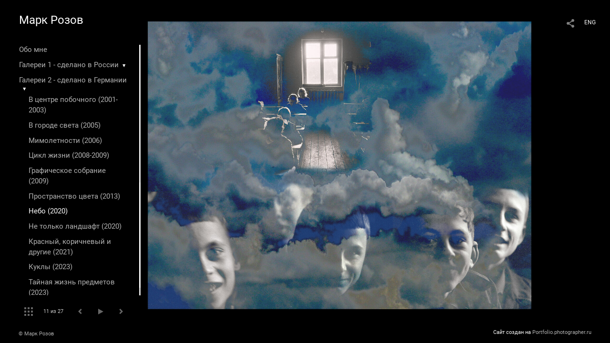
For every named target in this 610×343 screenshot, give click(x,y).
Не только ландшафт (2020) (75, 226)
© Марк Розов (36, 334)
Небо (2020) (48, 211)
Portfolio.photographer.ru (561, 332)
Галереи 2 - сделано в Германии (73, 80)
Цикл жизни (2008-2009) (69, 155)
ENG (590, 22)
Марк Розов (51, 20)
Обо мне (33, 49)
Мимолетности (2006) (65, 140)
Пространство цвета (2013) (74, 196)
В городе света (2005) (65, 125)
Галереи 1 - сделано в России (69, 65)
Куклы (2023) (50, 266)
